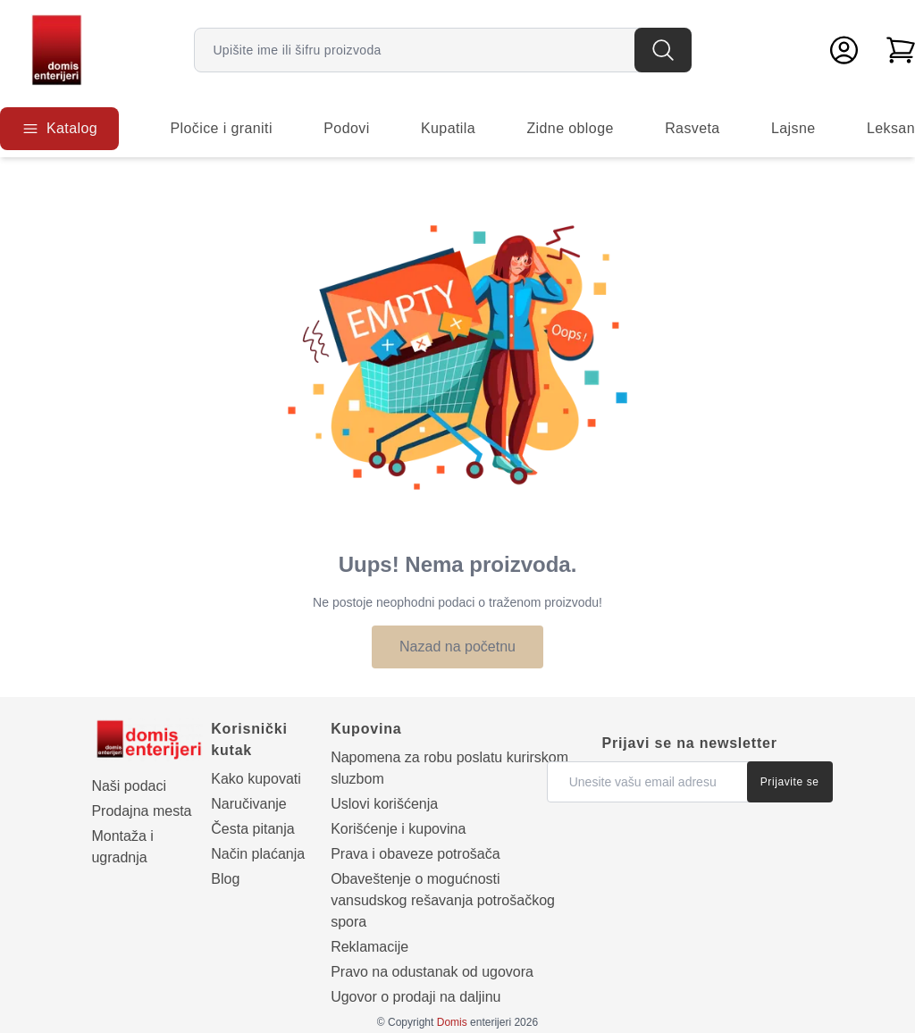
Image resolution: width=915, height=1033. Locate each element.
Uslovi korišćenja (384, 803)
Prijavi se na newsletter (689, 743)
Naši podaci (128, 786)
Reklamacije (369, 946)
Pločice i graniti (221, 128)
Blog (225, 878)
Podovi (346, 128)
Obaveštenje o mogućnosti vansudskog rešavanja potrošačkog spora (443, 900)
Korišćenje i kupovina (398, 828)
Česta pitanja (252, 828)
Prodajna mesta (141, 811)
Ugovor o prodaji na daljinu (415, 996)
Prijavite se (789, 782)
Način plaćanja (258, 853)
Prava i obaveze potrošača (415, 853)
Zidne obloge (569, 128)
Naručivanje (248, 803)
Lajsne (793, 128)
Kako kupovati (256, 778)
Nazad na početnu (457, 646)
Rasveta (692, 128)
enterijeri (474, 1022)
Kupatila (448, 128)
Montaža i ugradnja (122, 846)
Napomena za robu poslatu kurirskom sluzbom (449, 768)
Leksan (891, 128)
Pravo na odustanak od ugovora (432, 971)
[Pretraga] (663, 50)
